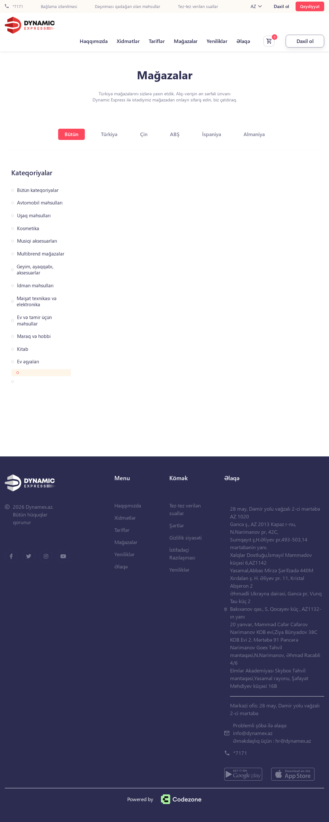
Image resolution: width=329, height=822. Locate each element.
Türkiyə (109, 134)
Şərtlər (176, 525)
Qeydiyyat (310, 6)
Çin (143, 134)
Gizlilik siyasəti (185, 537)
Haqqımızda (94, 41)
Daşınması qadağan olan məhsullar (127, 6)
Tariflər (157, 41)
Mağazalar (186, 41)
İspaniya (211, 134)
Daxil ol (281, 6)
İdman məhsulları (35, 285)
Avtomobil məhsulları (40, 203)
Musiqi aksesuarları (37, 241)
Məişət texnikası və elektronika (37, 301)
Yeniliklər (217, 41)
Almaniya (254, 134)
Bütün (71, 134)
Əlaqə (243, 41)
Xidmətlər (128, 41)
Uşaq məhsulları (34, 215)
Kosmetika (28, 228)
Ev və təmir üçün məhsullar (34, 320)
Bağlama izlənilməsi (59, 6)
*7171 (14, 6)
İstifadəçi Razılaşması (182, 553)
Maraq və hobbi (34, 336)
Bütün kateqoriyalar (37, 190)
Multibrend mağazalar (40, 254)
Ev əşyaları (28, 362)
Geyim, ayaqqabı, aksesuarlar (35, 270)
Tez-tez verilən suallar (198, 6)
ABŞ (175, 134)
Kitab (22, 349)
